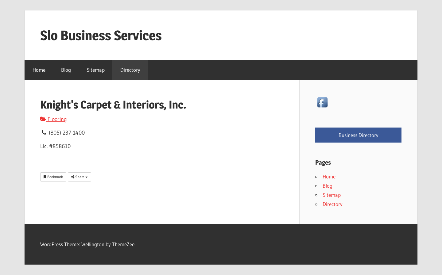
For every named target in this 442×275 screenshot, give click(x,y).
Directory (130, 70)
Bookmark (53, 176)
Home (39, 70)
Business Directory (358, 135)
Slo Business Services (101, 35)
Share (79, 176)
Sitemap (96, 70)
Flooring (53, 119)
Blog (66, 70)
